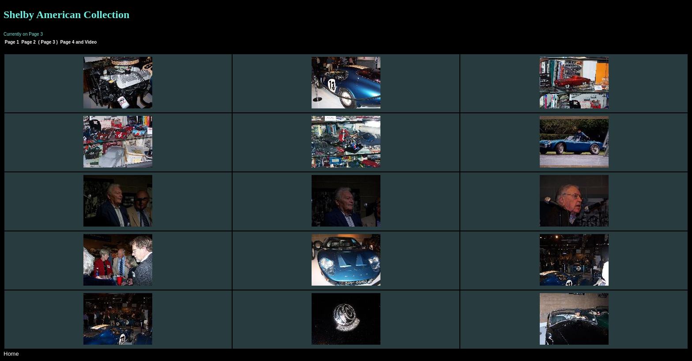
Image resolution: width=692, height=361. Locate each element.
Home (11, 353)
